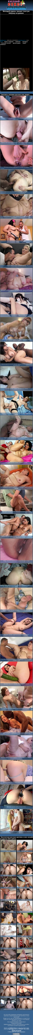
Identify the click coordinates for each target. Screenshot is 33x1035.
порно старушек (8, 41)
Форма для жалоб (16, 1030)
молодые (25, 41)
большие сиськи (6, 43)
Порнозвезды (22, 7)
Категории (10, 7)
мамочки (17, 41)
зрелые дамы (17, 43)
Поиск (15, 7)
